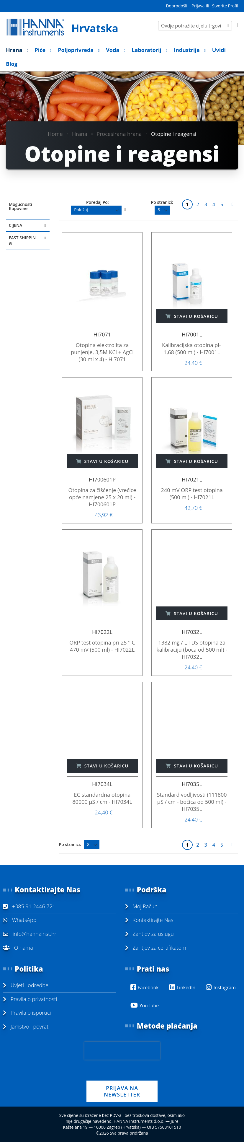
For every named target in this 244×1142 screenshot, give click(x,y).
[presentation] (122, 1051)
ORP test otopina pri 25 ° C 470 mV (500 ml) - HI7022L (102, 646)
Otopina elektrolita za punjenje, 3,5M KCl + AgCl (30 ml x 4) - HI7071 (102, 352)
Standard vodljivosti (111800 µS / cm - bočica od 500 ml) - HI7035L (192, 801)
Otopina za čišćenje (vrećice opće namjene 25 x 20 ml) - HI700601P (102, 497)
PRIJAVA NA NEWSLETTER (122, 1091)
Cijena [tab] (15, 225)
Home (55, 133)
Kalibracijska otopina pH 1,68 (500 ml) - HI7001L (192, 348)
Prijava (197, 6)
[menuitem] (15, 50)
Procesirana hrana (119, 133)
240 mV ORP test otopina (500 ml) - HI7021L (192, 494)
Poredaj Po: (97, 202)
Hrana (79, 133)
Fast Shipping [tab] (22, 240)
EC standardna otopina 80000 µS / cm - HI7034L (102, 798)
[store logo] (64, 27)
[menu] (122, 57)
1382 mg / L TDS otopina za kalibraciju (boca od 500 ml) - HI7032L (191, 649)
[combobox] (195, 25)
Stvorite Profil (225, 6)
